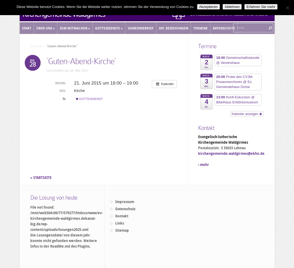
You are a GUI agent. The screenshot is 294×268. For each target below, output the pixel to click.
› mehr (203, 164)
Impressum (124, 201)
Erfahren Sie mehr (260, 7)
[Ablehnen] (287, 7)
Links (119, 223)
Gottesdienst (89, 98)
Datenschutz (125, 209)
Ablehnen (232, 7)
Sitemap (122, 230)
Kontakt (121, 216)
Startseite (36, 46)
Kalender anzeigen (247, 114)
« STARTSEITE (41, 177)
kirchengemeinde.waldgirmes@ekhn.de (231, 153)
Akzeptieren (208, 7)
